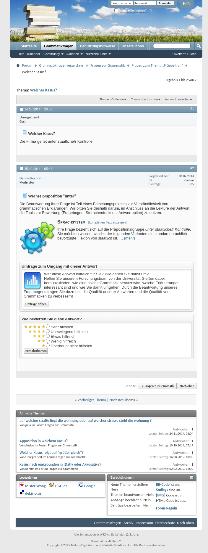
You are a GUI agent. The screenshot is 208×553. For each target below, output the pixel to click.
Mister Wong (35, 486)
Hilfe (187, 4)
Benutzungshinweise (97, 46)
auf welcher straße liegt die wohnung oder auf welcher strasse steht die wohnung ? (86, 420)
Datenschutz (165, 522)
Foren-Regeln (166, 508)
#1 (192, 109)
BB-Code (163, 484)
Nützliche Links (97, 54)
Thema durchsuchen (144, 99)
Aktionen (72, 54)
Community (51, 54)
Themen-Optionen (112, 99)
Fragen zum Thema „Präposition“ (157, 65)
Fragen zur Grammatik (107, 65)
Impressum (144, 522)
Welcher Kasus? (43, 90)
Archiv (128, 522)
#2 (192, 168)
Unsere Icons (133, 46)
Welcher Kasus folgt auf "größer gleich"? (52, 452)
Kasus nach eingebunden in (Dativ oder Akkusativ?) (60, 464)
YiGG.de (61, 486)
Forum (27, 65)
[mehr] (129, 238)
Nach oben (187, 386)
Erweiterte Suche (184, 54)
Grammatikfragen (58, 46)
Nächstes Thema (122, 400)
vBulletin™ (114, 541)
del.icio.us (33, 493)
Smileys (162, 490)
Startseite (29, 46)
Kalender (33, 54)
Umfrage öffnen (36, 304)
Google (89, 486)
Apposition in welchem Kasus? (44, 441)
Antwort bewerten (177, 99)
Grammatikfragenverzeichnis (61, 65)
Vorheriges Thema (92, 400)
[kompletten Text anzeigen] (107, 222)
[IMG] (160, 495)
